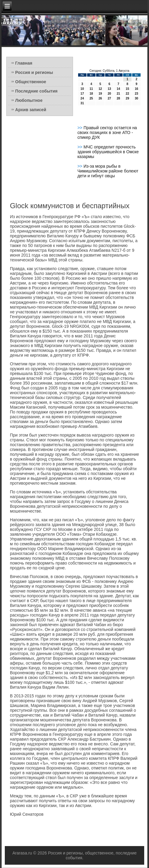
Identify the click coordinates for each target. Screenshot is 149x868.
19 (100, 93)
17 (82, 93)
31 (82, 103)
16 (136, 88)
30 (136, 98)
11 (91, 88)
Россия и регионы (34, 72)
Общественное (30, 81)
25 (91, 98)
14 (118, 88)
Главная (23, 63)
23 (136, 93)
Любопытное (29, 100)
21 (118, 93)
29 (127, 98)
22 (127, 93)
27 (109, 98)
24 (82, 98)
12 (100, 88)
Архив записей (30, 109)
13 (109, 88)
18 (91, 93)
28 (118, 98)
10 (82, 88)
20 (109, 93)
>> (81, 127)
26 (100, 98)
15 (127, 88)
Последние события (36, 91)
